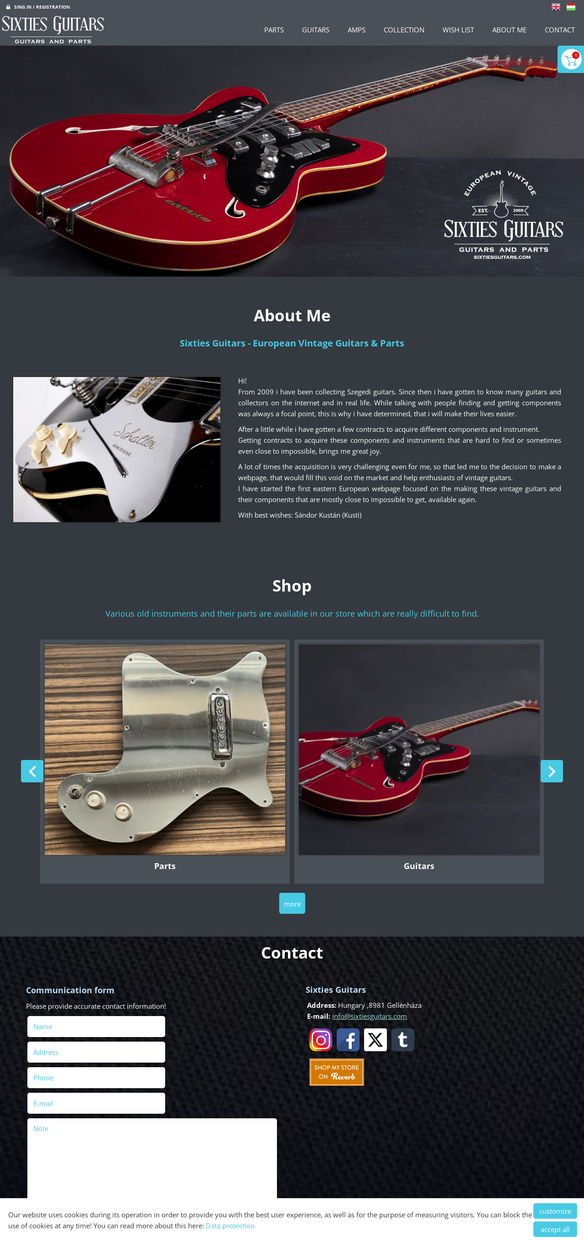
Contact (560, 29)
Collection (404, 29)
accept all (555, 1229)
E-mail (183, 1047)
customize (555, 1211)
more (292, 900)
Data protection (230, 1225)
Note (42, 1072)
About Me (509, 29)
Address (172, 1022)
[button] (550, 772)
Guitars (315, 29)
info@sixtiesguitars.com (368, 1012)
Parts (274, 29)
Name (57, 1022)
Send (39, 1190)
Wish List (458, 29)
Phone (58, 1047)
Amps (356, 29)
